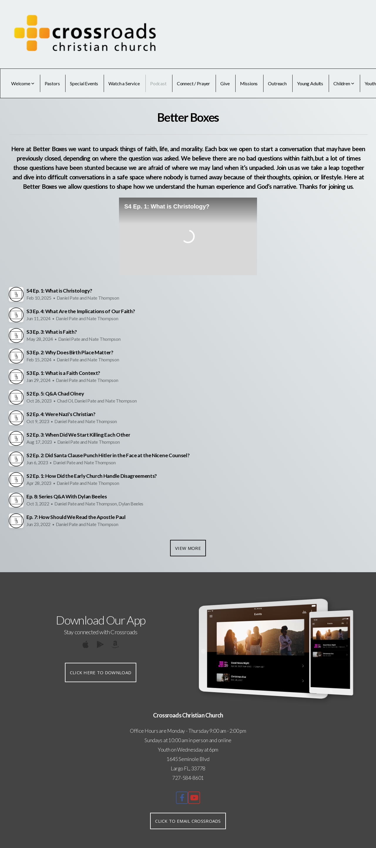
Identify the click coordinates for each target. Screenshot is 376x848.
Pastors (52, 83)
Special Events (84, 83)
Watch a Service (124, 83)
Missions (249, 83)
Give (224, 83)
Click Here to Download (101, 672)
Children (343, 83)
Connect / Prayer (193, 83)
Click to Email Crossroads (188, 821)
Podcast (158, 83)
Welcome (22, 83)
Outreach (277, 83)
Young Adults (310, 83)
